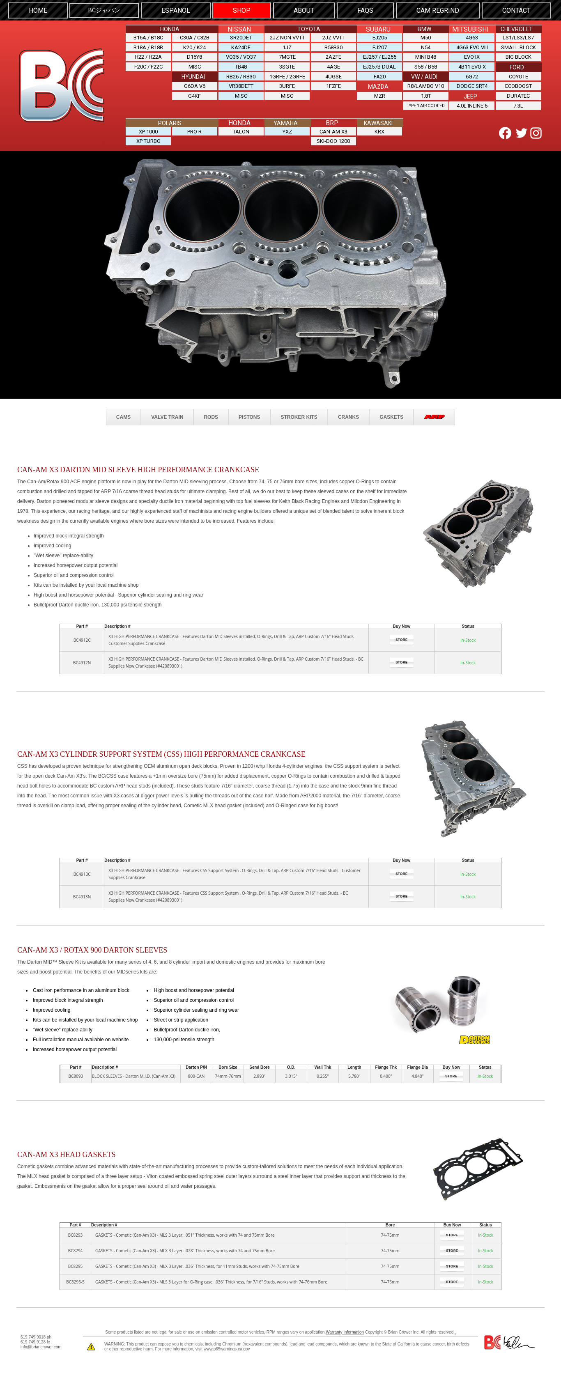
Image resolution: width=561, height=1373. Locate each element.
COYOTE (518, 74)
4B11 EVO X (472, 65)
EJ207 (379, 46)
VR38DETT (241, 84)
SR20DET (241, 37)
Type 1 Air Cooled (426, 103)
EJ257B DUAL (379, 65)
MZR (379, 93)
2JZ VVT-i (333, 37)
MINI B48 (425, 56)
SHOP (242, 10)
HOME (38, 10)
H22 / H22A (148, 56)
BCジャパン (104, 10)
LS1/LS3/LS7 (518, 37)
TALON (241, 128)
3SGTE (287, 65)
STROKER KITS (299, 413)
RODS (211, 413)
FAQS (365, 10)
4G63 (472, 37)
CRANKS (348, 413)
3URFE (287, 84)
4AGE (333, 65)
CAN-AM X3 (333, 128)
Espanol (175, 10)
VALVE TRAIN (167, 413)
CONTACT (516, 10)
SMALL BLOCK (518, 46)
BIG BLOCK (518, 56)
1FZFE (333, 84)
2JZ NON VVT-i (287, 37)
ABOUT (304, 10)
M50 (426, 37)
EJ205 (379, 37)
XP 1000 (148, 128)
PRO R (194, 128)
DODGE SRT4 (472, 84)
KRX (379, 128)
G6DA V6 (194, 84)
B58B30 (333, 46)
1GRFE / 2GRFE (287, 74)
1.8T (426, 93)
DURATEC (518, 93)
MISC (195, 65)
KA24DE (241, 46)
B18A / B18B (148, 46)
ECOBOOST (518, 84)
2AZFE (333, 56)
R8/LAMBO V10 (425, 84)
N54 (425, 46)
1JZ (287, 46)
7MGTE (287, 56)
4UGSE (333, 74)
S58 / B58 (425, 65)
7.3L (518, 102)
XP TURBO (148, 137)
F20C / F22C (148, 65)
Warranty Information (345, 1328)
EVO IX (472, 56)
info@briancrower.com (41, 1343)
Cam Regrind (437, 10)
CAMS (123, 413)
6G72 (472, 74)
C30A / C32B (194, 37)
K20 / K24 (194, 46)
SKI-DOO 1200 (333, 137)
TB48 (241, 65)
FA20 (380, 74)
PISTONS (249, 413)
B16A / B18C (148, 37)
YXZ (287, 128)
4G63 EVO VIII (472, 46)
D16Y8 (194, 56)
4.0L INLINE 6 (472, 102)
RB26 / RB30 (240, 74)
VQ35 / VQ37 (241, 56)
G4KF (194, 93)
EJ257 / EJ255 (379, 56)
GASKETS (391, 413)
